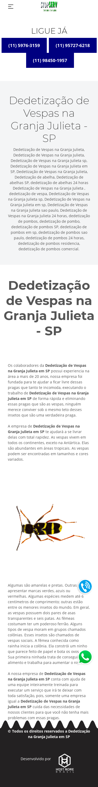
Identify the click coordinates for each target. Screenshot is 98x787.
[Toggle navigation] (11, 6)
